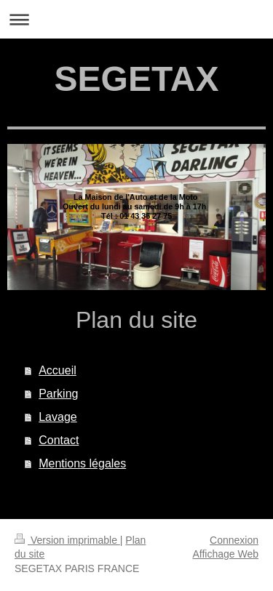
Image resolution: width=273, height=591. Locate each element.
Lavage (58, 417)
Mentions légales (82, 463)
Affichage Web (225, 554)
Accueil (57, 370)
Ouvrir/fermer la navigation (136, 19)
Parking (58, 393)
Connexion (234, 540)
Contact (59, 440)
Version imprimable (67, 540)
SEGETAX (137, 79)
